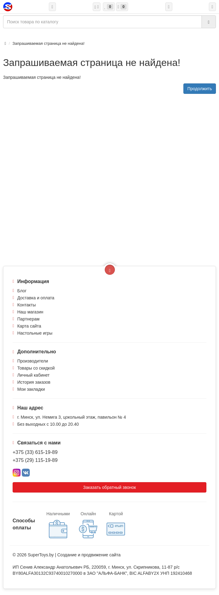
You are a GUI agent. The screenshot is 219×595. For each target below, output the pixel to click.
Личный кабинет (33, 375)
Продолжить (199, 88)
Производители (32, 361)
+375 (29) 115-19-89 (35, 460)
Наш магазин (30, 311)
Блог (21, 290)
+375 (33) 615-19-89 (35, 452)
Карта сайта (29, 326)
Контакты (26, 304)
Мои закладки (31, 389)
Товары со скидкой (36, 368)
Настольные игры (34, 333)
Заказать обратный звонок (109, 487)
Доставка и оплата (35, 297)
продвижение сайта (100, 554)
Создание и (69, 554)
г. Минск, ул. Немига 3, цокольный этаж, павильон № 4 (71, 417)
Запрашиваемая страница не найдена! (48, 43)
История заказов (33, 382)
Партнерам (28, 319)
